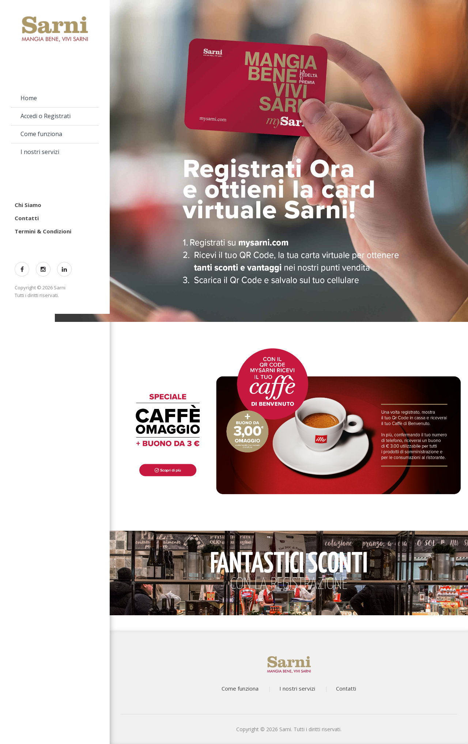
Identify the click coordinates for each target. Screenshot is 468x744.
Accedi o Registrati (45, 116)
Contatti (27, 218)
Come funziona (41, 134)
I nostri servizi (39, 152)
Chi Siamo (28, 204)
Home (28, 98)
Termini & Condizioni (43, 231)
